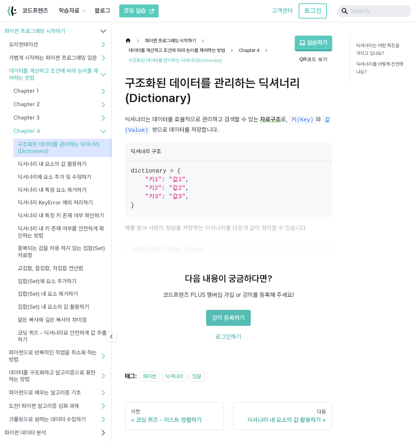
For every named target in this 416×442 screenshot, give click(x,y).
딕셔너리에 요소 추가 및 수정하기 (54, 177)
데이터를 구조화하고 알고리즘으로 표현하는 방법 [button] (52, 376)
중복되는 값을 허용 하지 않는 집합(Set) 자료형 (61, 252)
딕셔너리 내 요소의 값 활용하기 (52, 164)
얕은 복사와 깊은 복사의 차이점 (52, 320)
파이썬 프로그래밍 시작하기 (34, 31)
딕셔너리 (174, 376)
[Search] (374, 11)
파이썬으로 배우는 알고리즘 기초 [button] (45, 392)
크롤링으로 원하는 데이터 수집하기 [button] (47, 419)
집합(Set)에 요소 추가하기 (47, 281)
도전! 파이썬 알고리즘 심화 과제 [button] (44, 406)
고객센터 (282, 10)
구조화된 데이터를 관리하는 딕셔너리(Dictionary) (59, 148)
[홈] (130, 41)
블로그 (102, 10)
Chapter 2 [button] (26, 104)
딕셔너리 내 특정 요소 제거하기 (52, 190)
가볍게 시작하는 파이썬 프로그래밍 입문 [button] (53, 58)
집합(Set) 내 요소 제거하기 (48, 294)
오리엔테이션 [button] (23, 44)
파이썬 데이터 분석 (25, 432)
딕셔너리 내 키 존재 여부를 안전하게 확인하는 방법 (61, 232)
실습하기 (313, 42)
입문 (196, 376)
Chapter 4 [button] (26, 131)
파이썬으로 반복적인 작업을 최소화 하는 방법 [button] (53, 356)
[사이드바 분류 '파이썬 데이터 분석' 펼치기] (103, 433)
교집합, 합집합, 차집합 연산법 (50, 268)
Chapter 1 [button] (26, 91)
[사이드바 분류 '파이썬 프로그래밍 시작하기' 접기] (103, 31)
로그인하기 (228, 336)
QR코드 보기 (313, 59)
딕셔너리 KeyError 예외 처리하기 (55, 202)
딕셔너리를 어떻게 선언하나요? (379, 68)
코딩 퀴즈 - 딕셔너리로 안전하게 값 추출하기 (62, 336)
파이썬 (149, 376)
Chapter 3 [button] (26, 117)
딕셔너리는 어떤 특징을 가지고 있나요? (377, 49)
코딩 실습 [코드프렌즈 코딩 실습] (139, 10)
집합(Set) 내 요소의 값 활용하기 (53, 307)
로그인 (313, 10)
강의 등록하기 (228, 317)
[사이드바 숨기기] (111, 336)
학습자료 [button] (69, 10)
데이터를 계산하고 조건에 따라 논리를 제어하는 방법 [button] (53, 74)
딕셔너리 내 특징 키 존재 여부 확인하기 (61, 215)
